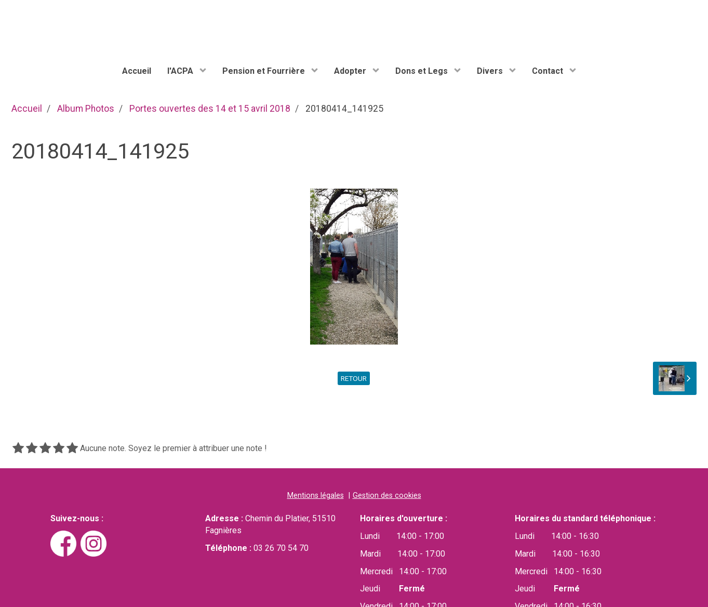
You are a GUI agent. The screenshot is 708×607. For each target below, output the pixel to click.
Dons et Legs (422, 71)
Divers (491, 71)
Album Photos (85, 108)
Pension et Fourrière (264, 71)
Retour (354, 378)
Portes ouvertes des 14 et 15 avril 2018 (209, 108)
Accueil (136, 71)
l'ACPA (181, 71)
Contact (548, 71)
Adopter (351, 71)
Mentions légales (315, 495)
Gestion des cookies (387, 495)
